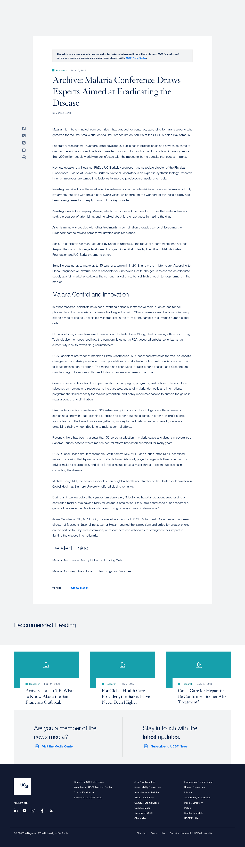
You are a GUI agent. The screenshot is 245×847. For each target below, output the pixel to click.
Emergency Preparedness (198, 781)
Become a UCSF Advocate (89, 781)
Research (164, 14)
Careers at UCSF (143, 812)
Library (188, 792)
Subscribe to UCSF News (169, 746)
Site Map (141, 833)
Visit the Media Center (58, 746)
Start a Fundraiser (84, 792)
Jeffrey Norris (63, 112)
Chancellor (140, 818)
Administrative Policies (146, 792)
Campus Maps (142, 807)
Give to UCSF (218, 3)
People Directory (193, 802)
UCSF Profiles (192, 818)
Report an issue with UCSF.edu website (191, 833)
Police (187, 807)
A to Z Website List (144, 781)
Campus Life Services (146, 802)
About (123, 14)
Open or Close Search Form (225, 14)
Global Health (80, 587)
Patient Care (142, 14)
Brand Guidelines (144, 797)
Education (183, 14)
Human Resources (194, 787)
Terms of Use (158, 833)
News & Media (206, 14)
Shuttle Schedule (193, 812)
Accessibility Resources (147, 787)
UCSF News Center (136, 57)
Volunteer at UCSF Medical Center (93, 787)
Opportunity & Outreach (197, 797)
